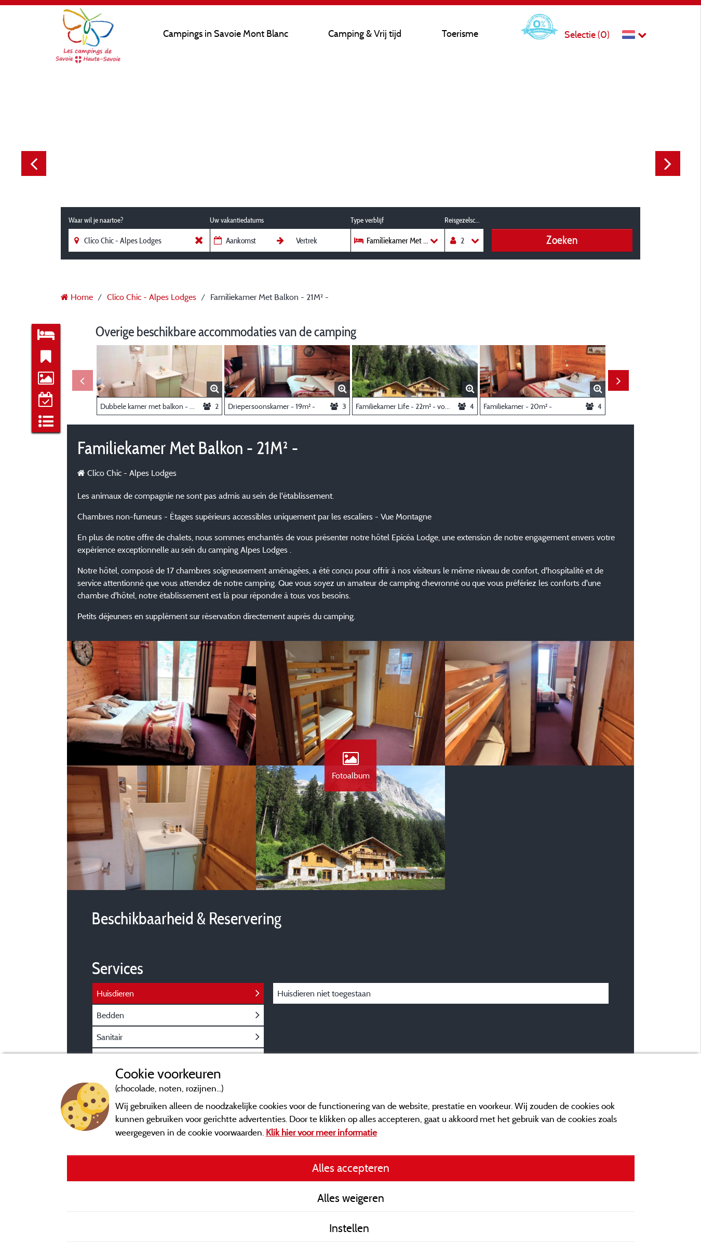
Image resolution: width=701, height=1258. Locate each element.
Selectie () (587, 34)
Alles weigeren (350, 1198)
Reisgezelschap (463, 220)
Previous (33, 163)
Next (667, 163)
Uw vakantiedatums (237, 220)
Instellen (350, 1228)
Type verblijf (367, 220)
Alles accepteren (350, 1167)
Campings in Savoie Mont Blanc (225, 33)
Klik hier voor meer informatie (321, 1132)
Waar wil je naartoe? (96, 220)
